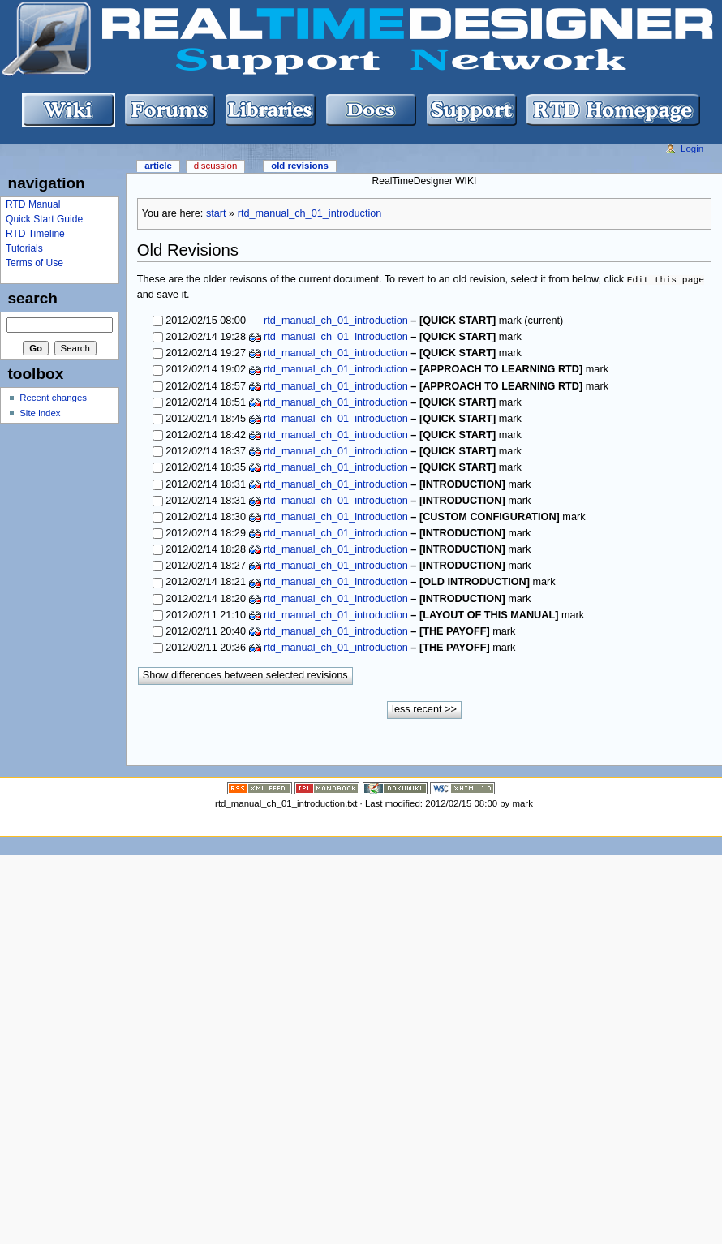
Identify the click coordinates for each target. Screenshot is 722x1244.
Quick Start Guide (44, 219)
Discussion (215, 165)
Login (692, 148)
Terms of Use (34, 263)
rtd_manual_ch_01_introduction (310, 213)
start (216, 213)
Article (158, 165)
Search (33, 298)
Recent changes (53, 397)
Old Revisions (188, 250)
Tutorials (24, 248)
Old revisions (300, 165)
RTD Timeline (35, 233)
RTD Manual (33, 204)
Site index (39, 413)
